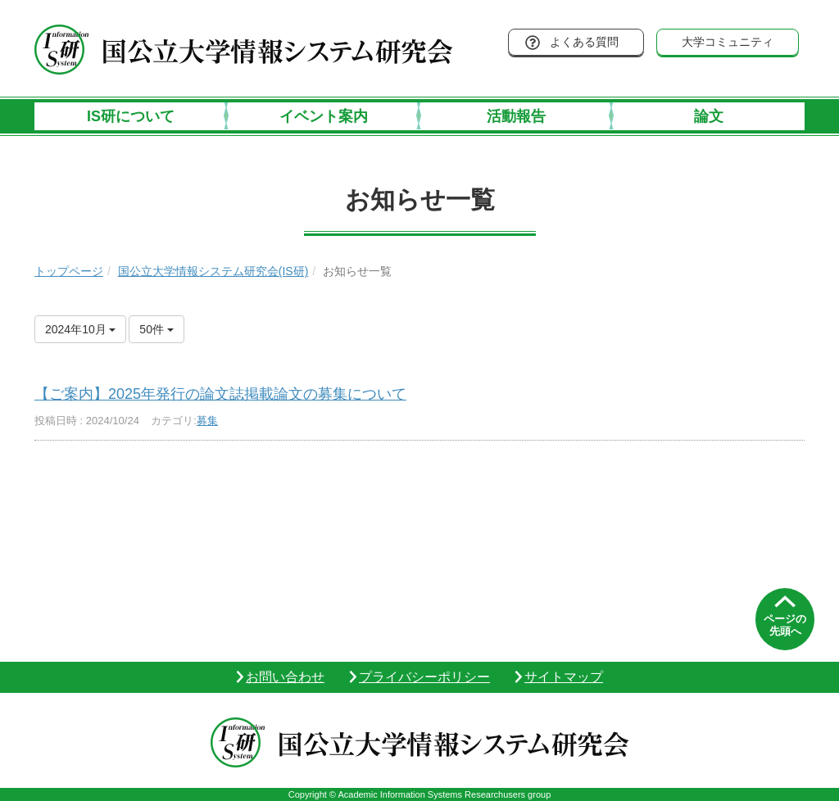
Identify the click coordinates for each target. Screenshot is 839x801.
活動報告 (516, 116)
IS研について (131, 116)
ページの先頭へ (785, 625)
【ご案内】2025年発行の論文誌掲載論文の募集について (220, 394)
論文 (708, 116)
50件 (156, 329)
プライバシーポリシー (424, 677)
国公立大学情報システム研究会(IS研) (213, 271)
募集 (207, 420)
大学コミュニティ (727, 41)
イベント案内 (323, 116)
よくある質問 (584, 41)
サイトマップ (563, 677)
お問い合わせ (285, 677)
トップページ (68, 271)
